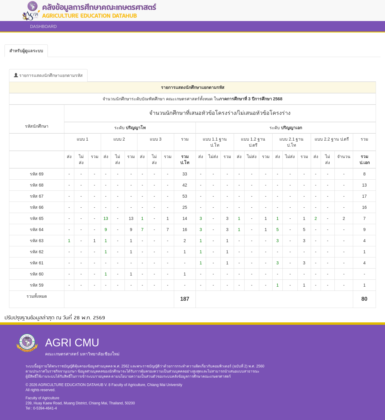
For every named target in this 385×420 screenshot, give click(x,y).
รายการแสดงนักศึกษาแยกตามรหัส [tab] (48, 75)
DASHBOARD (43, 26)
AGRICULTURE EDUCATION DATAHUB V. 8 (75, 385)
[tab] (26, 50)
